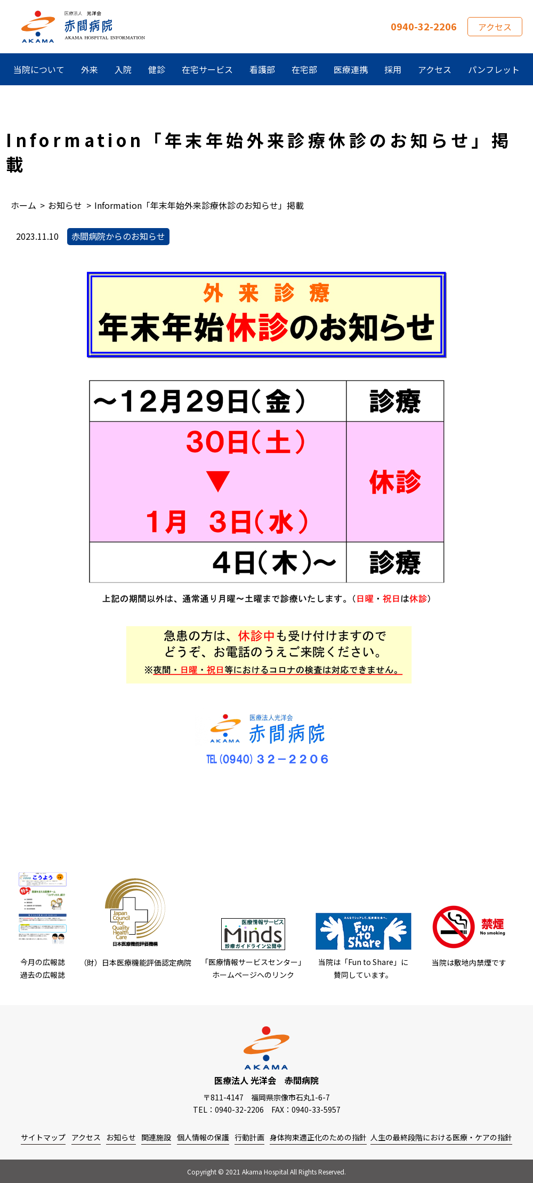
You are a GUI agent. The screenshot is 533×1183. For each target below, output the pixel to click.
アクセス (495, 26)
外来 (89, 69)
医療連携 (351, 69)
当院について (38, 69)
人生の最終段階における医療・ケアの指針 (441, 1137)
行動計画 (249, 1137)
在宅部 (304, 69)
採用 (392, 69)
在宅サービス (207, 69)
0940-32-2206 (424, 26)
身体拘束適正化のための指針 (318, 1137)
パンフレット (494, 69)
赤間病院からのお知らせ (118, 236)
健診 (156, 69)
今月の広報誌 (42, 962)
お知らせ (121, 1137)
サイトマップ (43, 1137)
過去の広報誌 (42, 974)
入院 (123, 69)
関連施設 (156, 1137)
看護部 (262, 69)
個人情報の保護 (203, 1137)
